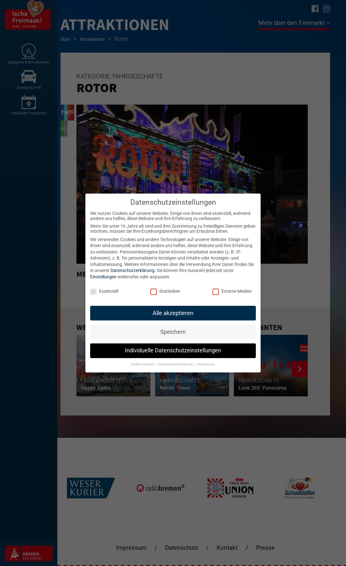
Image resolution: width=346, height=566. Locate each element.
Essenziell (104, 291)
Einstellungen (103, 276)
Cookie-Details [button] (143, 364)
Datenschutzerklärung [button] (176, 364)
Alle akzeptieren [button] (173, 313)
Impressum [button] (206, 364)
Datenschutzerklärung (133, 270)
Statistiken (165, 291)
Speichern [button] (173, 332)
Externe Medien (232, 291)
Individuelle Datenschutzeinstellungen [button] (173, 350)
